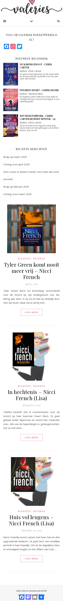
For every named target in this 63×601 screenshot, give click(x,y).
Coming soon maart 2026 (17, 194)
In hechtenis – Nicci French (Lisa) (32, 394)
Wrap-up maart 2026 (15, 156)
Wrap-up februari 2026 (16, 186)
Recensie (39, 258)
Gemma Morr (35, 93)
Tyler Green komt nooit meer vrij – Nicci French (31, 270)
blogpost (24, 258)
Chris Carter (35, 71)
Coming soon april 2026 (16, 164)
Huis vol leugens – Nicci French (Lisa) (31, 520)
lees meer (31, 312)
